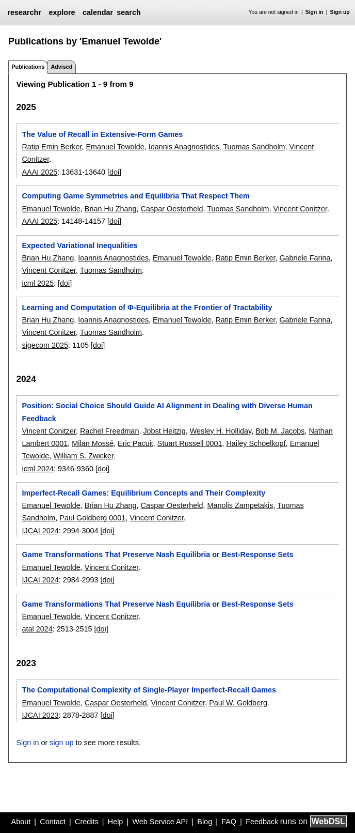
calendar (98, 12)
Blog (204, 821)
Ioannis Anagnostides (184, 147)
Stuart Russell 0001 (189, 443)
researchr (24, 12)
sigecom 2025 (45, 345)
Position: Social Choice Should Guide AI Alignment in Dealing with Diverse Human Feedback (167, 412)
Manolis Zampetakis (240, 505)
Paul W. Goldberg (238, 703)
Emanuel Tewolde (115, 147)
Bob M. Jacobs (279, 431)
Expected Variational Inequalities (79, 245)
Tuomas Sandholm (254, 147)
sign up (61, 742)
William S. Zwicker (83, 456)
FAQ (228, 821)
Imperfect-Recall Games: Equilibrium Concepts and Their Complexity (143, 493)
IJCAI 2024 (40, 531)
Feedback (262, 821)
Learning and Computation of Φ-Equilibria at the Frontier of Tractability (147, 307)
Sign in (314, 12)
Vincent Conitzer (300, 209)
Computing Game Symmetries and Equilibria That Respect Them (135, 196)
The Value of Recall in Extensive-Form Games (102, 134)
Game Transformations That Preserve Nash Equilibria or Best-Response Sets (157, 554)
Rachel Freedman (109, 431)
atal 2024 (37, 629)
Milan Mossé (93, 443)
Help (115, 821)
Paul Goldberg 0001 (92, 518)
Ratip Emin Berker (52, 147)
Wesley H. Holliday (220, 431)
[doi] (114, 172)
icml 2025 (38, 283)
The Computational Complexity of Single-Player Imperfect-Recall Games (149, 690)
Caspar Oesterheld (172, 209)
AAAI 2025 (39, 172)
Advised (61, 67)
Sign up (340, 12)
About (21, 821)
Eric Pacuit (135, 443)
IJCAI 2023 (40, 715)
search (128, 12)
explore (62, 12)
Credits (87, 821)
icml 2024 (38, 469)
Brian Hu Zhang (111, 209)
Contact (53, 821)
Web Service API (160, 821)
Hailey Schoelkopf (255, 443)
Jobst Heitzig (164, 431)
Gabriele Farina (304, 258)
